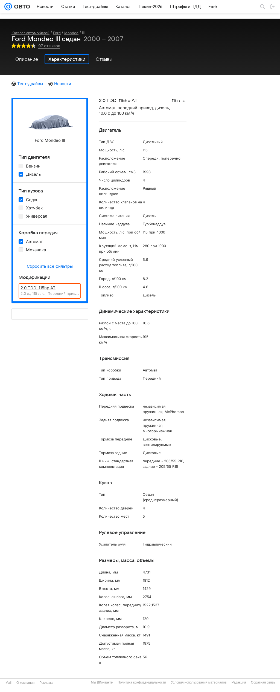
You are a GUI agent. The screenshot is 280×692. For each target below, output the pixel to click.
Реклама (45, 683)
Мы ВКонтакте (102, 682)
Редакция (239, 682)
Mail (8, 683)
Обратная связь (263, 682)
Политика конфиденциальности (142, 682)
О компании (25, 683)
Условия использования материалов (198, 682)
